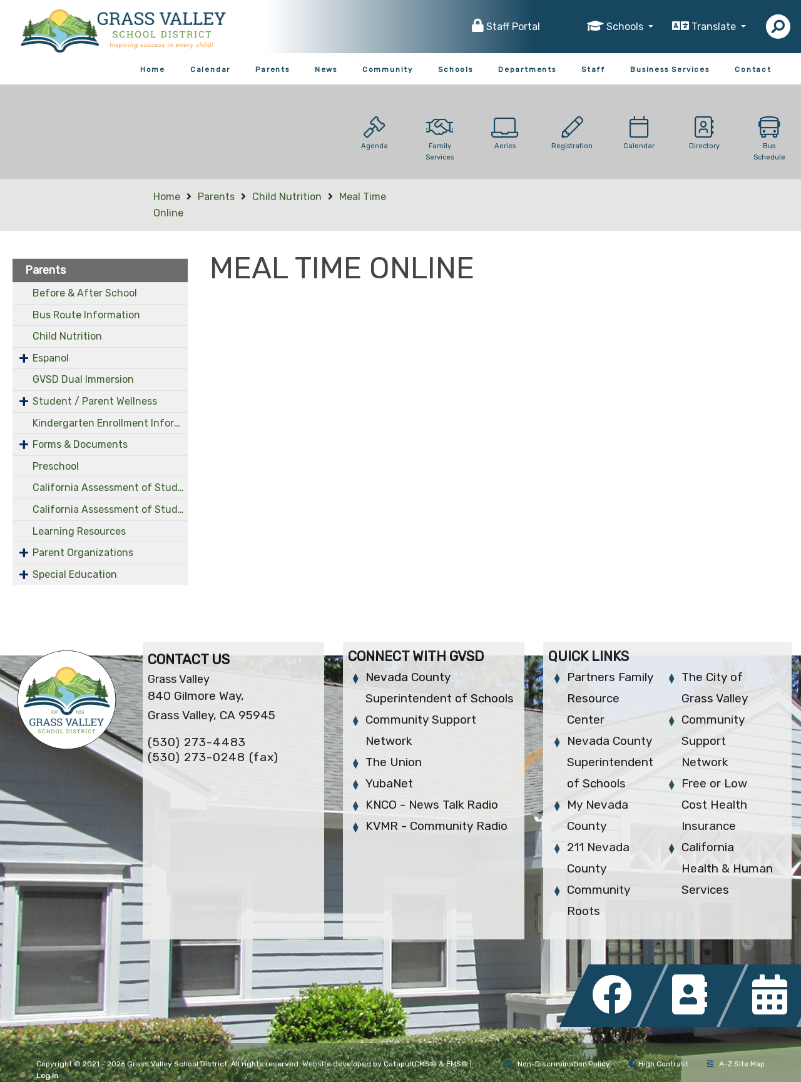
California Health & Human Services (727, 868)
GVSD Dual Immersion (83, 379)
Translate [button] (714, 27)
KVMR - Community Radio (436, 826)
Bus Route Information (86, 315)
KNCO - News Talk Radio (431, 804)
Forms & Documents (80, 444)
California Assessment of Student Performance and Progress (110, 487)
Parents (272, 69)
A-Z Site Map (736, 1063)
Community (387, 69)
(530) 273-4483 (197, 742)
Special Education (75, 574)
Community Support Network (713, 740)
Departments (527, 69)
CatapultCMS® (410, 1063)
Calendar (210, 69)
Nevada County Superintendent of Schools (610, 762)
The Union (393, 762)
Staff (593, 69)
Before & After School (85, 293)
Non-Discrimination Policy (556, 1063)
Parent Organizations (83, 553)
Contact (753, 69)
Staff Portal (513, 27)
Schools (455, 69)
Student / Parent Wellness (95, 401)
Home (152, 69)
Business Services (670, 69)
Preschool (56, 466)
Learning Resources (79, 531)
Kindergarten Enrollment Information (110, 423)
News (326, 69)
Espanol (51, 358)
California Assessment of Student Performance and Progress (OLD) (110, 509)
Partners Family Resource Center (610, 698)
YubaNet (389, 783)
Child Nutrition (287, 197)
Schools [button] (626, 27)
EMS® (457, 1063)
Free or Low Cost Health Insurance (714, 804)
